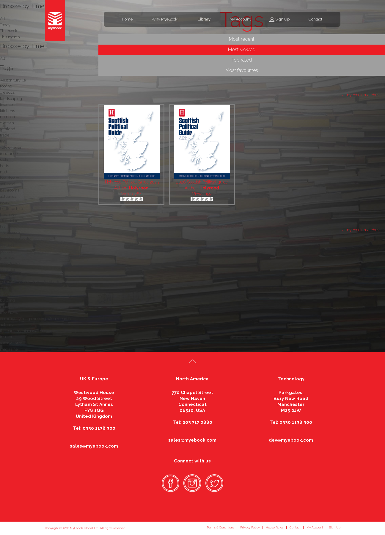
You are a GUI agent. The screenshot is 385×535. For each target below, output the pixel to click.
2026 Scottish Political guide (202, 182)
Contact (315, 19)
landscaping (11, 98)
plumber (8, 257)
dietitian (7, 123)
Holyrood (139, 188)
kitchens (7, 111)
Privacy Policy (250, 527)
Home (127, 19)
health (5, 227)
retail (4, 202)
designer (7, 269)
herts (4, 166)
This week (8, 31)
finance (6, 104)
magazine (9, 349)
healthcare (9, 178)
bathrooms (9, 190)
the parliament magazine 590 (26, 331)
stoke (4, 159)
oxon (4, 288)
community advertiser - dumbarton (31, 282)
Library (204, 19)
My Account (240, 19)
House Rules (274, 527)
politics (6, 251)
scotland (7, 129)
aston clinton (11, 343)
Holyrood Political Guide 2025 (132, 182)
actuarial (7, 184)
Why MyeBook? (165, 19)
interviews (9, 312)
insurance (9, 153)
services (7, 294)
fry (2, 141)
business (7, 214)
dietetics (7, 92)
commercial (11, 233)
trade (4, 135)
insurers (7, 337)
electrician (9, 221)
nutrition (7, 116)
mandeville (10, 306)
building (7, 300)
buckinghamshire (16, 239)
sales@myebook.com (94, 446)
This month (10, 37)
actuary (6, 324)
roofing (6, 86)
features (7, 245)
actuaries (8, 196)
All (2, 58)
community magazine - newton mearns (35, 318)
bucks (5, 276)
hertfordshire (11, 208)
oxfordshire (10, 263)
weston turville (13, 80)
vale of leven (11, 147)
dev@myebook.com (291, 440)
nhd (3, 172)
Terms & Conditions (220, 527)
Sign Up (282, 19)
